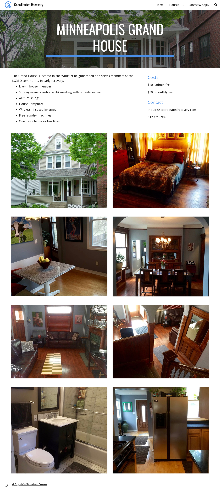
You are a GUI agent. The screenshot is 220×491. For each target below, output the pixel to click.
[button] (216, 5)
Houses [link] (174, 5)
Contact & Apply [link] (199, 5)
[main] (110, 38)
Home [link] (159, 5)
